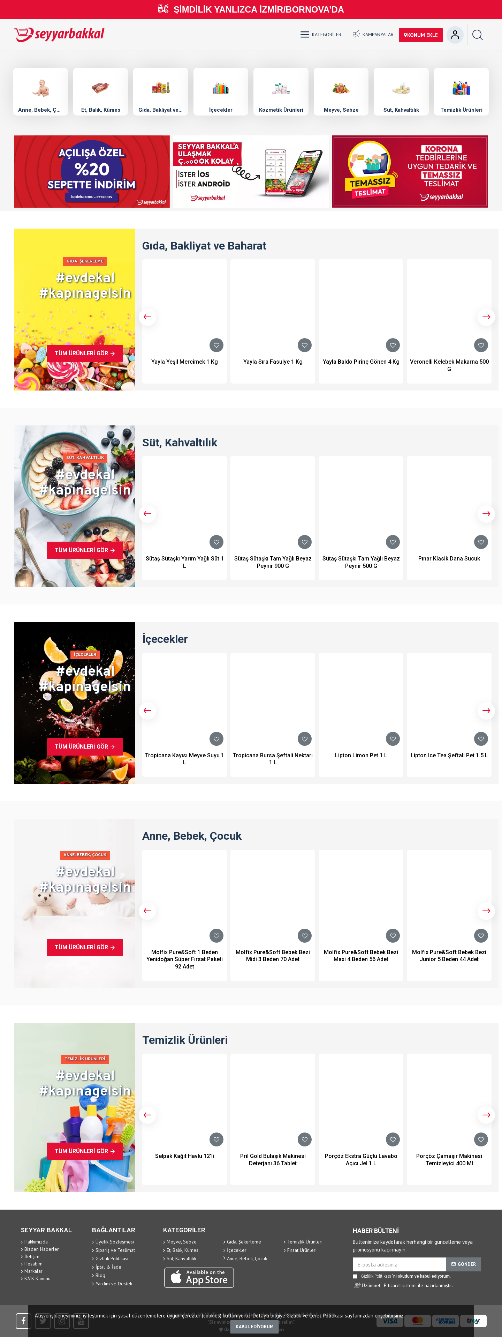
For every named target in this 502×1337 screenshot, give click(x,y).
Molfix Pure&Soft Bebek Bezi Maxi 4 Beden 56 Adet (361, 956)
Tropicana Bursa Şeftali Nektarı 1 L (273, 759)
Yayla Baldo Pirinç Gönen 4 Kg (361, 361)
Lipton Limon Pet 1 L (361, 755)
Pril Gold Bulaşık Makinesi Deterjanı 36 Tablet (273, 1160)
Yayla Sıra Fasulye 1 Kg (273, 361)
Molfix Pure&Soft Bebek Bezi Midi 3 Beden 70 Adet (273, 956)
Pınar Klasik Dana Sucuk (449, 558)
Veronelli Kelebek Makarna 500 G (449, 365)
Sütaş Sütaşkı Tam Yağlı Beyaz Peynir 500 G (361, 562)
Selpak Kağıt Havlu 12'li (184, 1156)
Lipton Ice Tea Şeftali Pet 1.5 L (449, 755)
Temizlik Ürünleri (461, 109)
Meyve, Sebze (341, 109)
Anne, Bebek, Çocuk (40, 109)
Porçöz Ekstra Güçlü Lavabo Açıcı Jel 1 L (361, 1160)
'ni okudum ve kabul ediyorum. (402, 1276)
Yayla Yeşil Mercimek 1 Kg (184, 361)
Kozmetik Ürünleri (281, 109)
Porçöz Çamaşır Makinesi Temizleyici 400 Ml (449, 1160)
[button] (147, 317)
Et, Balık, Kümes (100, 109)
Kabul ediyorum (254, 1326)
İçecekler (221, 109)
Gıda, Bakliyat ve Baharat (160, 109)
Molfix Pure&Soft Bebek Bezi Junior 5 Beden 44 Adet (449, 956)
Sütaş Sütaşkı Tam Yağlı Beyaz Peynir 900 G (273, 562)
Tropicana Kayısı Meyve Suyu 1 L (184, 759)
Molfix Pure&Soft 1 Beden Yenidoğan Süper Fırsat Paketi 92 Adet (184, 959)
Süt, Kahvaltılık (401, 109)
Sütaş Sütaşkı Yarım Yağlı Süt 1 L (185, 562)
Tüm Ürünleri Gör (81, 353)
